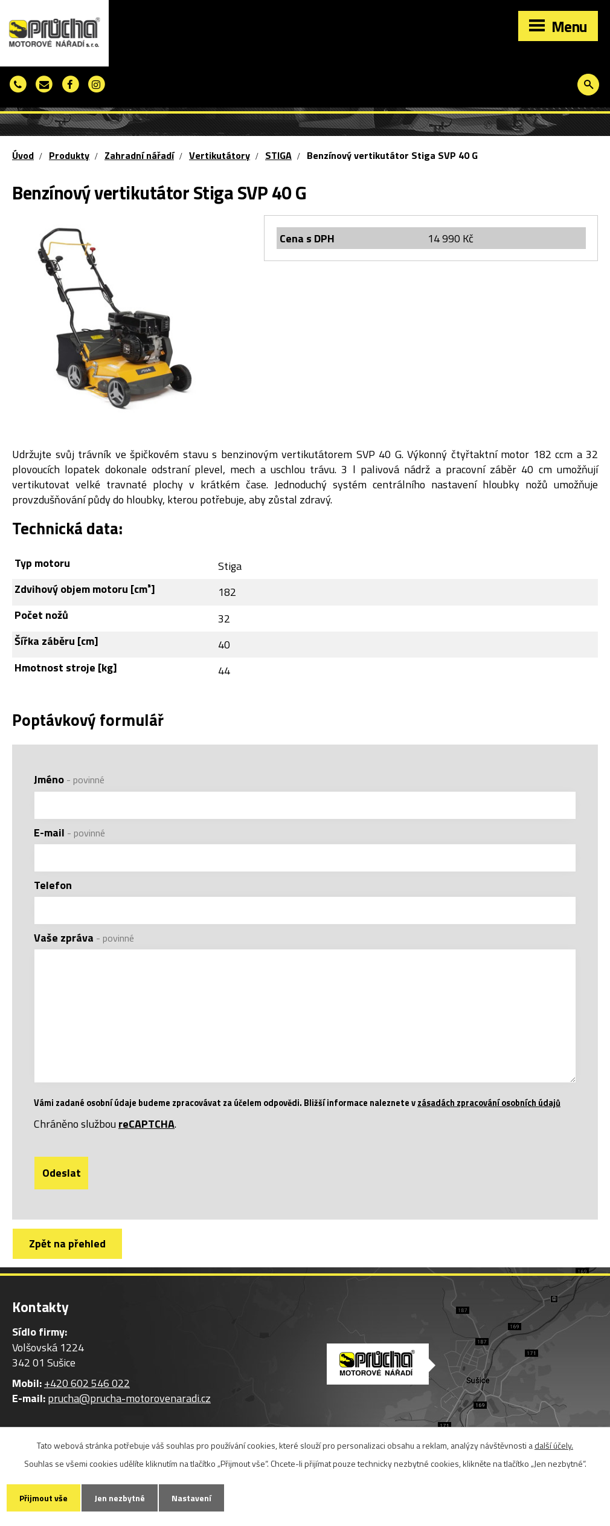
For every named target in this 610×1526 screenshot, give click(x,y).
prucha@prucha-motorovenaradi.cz (129, 1398)
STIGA (278, 155)
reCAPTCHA (146, 1124)
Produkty (69, 155)
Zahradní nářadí (139, 155)
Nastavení (191, 1498)
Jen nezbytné (119, 1498)
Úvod (23, 155)
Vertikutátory (219, 155)
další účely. (554, 1445)
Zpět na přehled (67, 1243)
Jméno (69, 779)
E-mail (69, 832)
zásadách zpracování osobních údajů (488, 1103)
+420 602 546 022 (87, 1383)
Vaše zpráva (84, 938)
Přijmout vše (43, 1498)
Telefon (53, 885)
